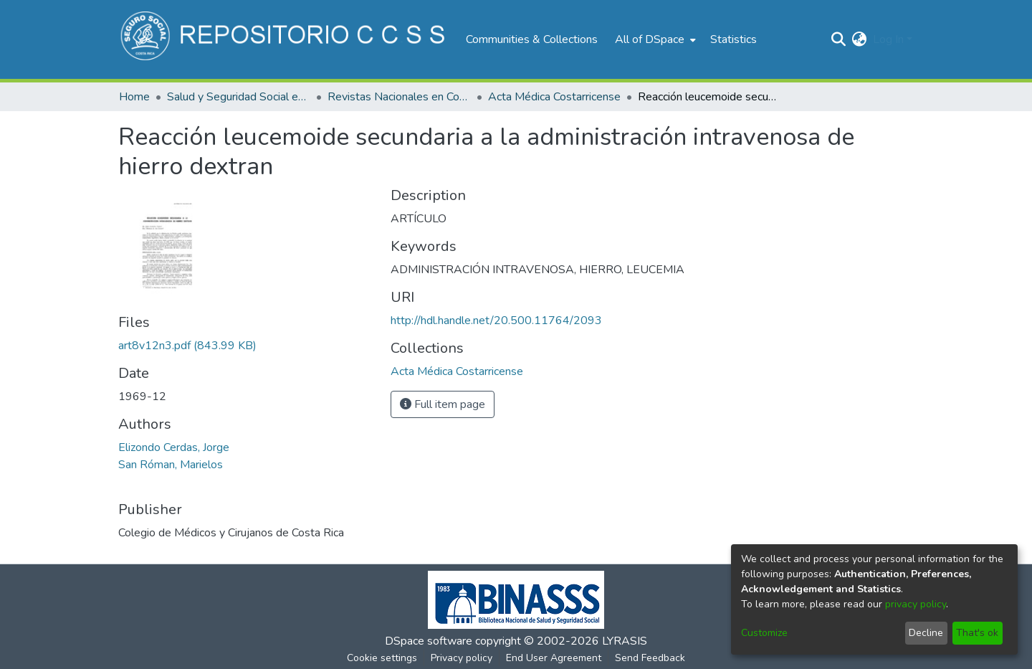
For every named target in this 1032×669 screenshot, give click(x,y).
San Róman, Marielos (170, 465)
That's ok (977, 633)
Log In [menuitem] (888, 39)
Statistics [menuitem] (733, 39)
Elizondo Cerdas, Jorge (173, 447)
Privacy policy (461, 658)
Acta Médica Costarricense (554, 97)
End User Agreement (553, 658)
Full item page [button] (442, 404)
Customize (764, 633)
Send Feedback (650, 658)
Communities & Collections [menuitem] (532, 39)
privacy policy (915, 604)
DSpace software (428, 641)
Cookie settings (382, 658)
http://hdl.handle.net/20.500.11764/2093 (496, 320)
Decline (926, 633)
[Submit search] (839, 39)
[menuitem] (654, 39)
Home (134, 97)
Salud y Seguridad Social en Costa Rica (238, 97)
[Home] (285, 39)
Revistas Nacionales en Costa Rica (399, 97)
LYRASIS (624, 641)
